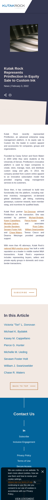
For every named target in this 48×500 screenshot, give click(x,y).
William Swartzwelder (34, 229)
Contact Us (24, 414)
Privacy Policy (24, 455)
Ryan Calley (38, 226)
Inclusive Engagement (24, 442)
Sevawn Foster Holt (12, 229)
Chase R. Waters (14, 372)
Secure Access (24, 466)
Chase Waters (15, 232)
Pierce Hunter (31, 221)
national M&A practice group (16, 248)
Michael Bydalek (36, 218)
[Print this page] (10, 96)
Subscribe (24, 436)
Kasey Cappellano (12, 221)
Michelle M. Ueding (15, 352)
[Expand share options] (5, 96)
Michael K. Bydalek (15, 331)
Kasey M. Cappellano (17, 338)
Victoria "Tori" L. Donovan (19, 324)
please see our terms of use (20, 493)
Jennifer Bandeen (12, 226)
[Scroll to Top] (24, 386)
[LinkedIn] (24, 431)
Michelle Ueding (11, 224)
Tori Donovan (30, 212)
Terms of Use (24, 461)
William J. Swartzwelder (18, 365)
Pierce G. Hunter (14, 345)
